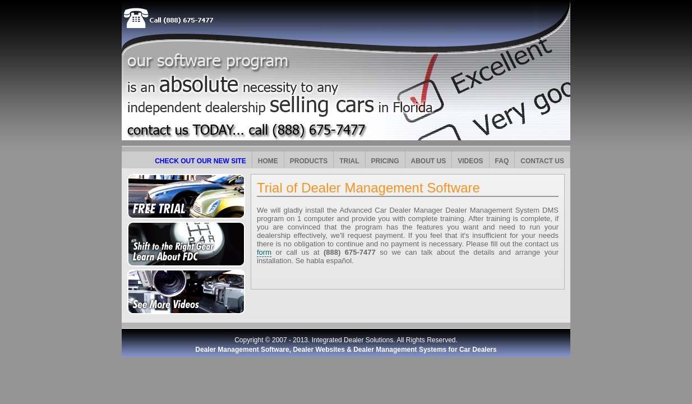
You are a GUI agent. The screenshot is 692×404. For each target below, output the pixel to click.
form (264, 252)
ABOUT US (428, 161)
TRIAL (349, 161)
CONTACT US (542, 161)
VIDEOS (470, 161)
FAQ (502, 161)
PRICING (385, 161)
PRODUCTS (308, 161)
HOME (268, 161)
